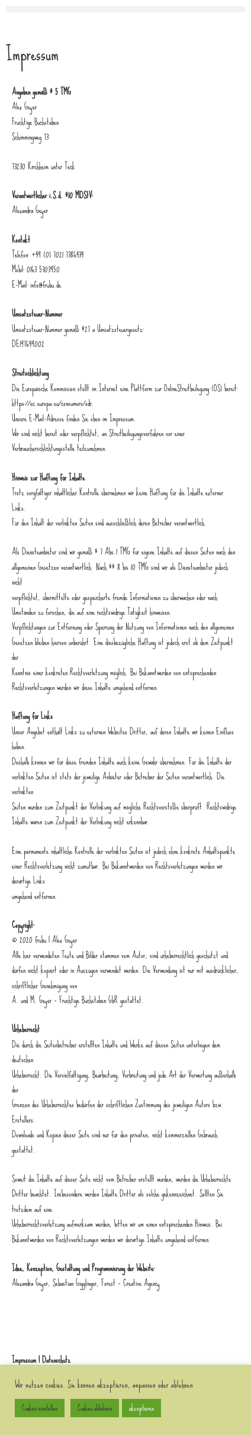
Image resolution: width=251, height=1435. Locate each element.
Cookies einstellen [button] (39, 1408)
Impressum (24, 1360)
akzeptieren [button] (141, 1408)
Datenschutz (56, 1360)
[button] (125, 9)
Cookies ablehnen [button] (95, 1408)
